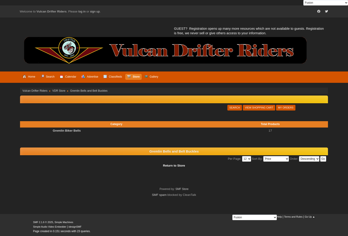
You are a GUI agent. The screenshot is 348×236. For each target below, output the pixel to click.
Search (234, 107)
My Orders (286, 107)
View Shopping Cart (259, 107)
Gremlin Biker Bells (67, 130)
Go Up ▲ (310, 216)
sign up (95, 11)
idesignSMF (75, 226)
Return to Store (174, 165)
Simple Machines (64, 222)
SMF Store (181, 189)
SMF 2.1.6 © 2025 (43, 222)
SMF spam (159, 195)
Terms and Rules (293, 216)
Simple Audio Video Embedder (49, 226)
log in (82, 11)
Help (279, 216)
